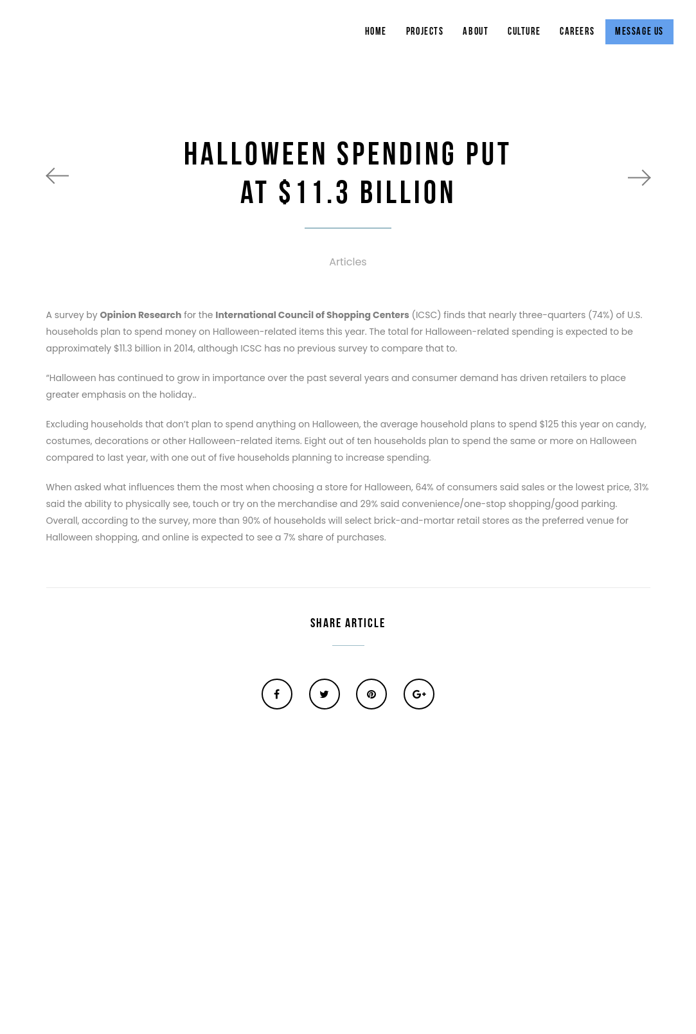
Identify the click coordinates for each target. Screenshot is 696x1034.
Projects (425, 32)
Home (376, 32)
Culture (524, 32)
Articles (347, 261)
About (475, 32)
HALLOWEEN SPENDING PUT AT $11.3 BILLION (348, 174)
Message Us (639, 32)
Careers (577, 32)
